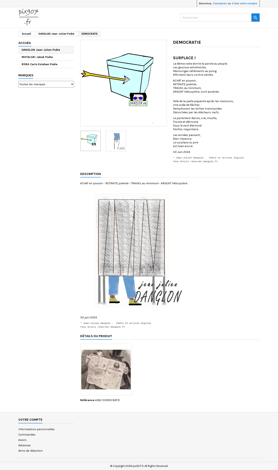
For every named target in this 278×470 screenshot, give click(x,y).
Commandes (26, 434)
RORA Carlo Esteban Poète (40, 64)
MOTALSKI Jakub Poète (37, 57)
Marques (25, 75)
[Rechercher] (220, 17)
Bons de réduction (30, 450)
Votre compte (30, 420)
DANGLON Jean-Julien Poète (41, 50)
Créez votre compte (244, 3)
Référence (87, 400)
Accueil (24, 43)
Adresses (24, 445)
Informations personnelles (36, 429)
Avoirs (22, 440)
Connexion (220, 3)
